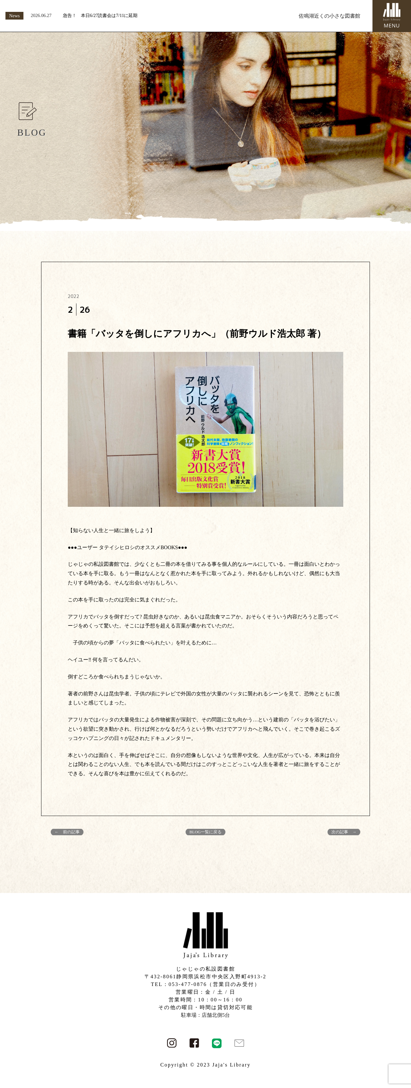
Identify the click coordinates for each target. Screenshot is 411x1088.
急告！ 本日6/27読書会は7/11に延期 (100, 15)
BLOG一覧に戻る (205, 832)
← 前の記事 (67, 832)
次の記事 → (343, 832)
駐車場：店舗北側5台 (205, 1015)
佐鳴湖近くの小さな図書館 (329, 16)
